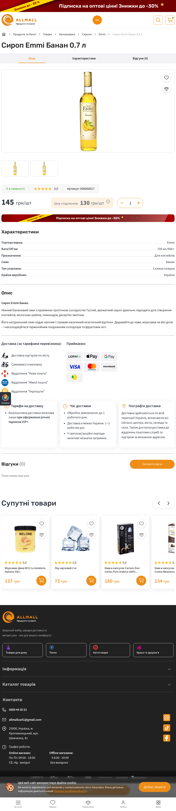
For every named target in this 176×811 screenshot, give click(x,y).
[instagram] (166, 717)
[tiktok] (166, 727)
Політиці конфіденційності (70, 791)
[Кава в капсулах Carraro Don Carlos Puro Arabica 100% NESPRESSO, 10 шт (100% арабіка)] (125, 546)
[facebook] (166, 738)
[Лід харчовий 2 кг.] (75, 546)
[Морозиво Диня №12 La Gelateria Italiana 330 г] (25, 546)
